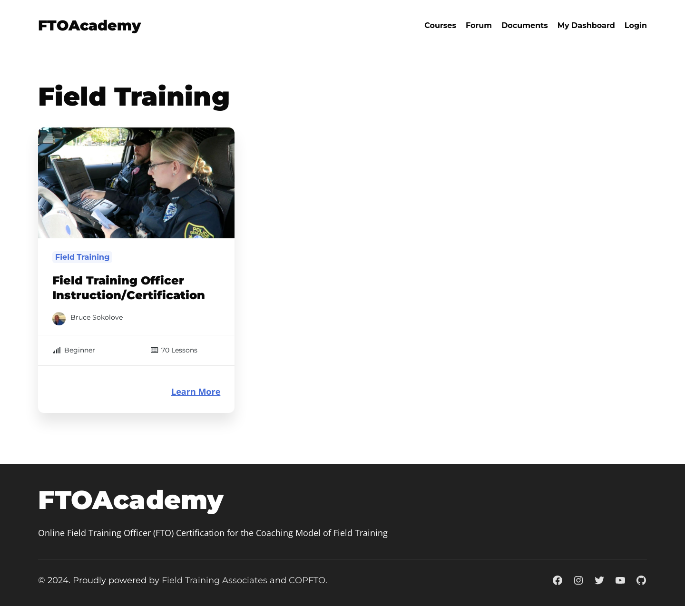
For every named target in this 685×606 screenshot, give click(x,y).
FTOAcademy (89, 25)
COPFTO (307, 580)
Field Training (82, 257)
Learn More (195, 392)
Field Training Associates (214, 580)
